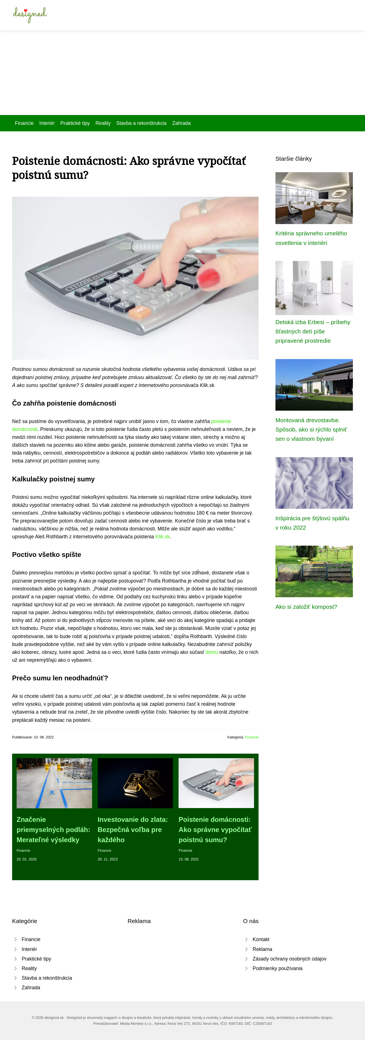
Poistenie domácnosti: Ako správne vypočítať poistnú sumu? (215, 830)
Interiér (47, 123)
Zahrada (181, 123)
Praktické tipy (75, 123)
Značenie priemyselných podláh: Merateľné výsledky (53, 830)
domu (212, 652)
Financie (24, 123)
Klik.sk (162, 536)
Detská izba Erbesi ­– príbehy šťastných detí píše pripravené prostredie (312, 331)
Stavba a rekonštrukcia (141, 123)
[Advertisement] (182, 72)
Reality (103, 123)
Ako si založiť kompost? (306, 606)
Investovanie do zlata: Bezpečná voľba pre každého (133, 830)
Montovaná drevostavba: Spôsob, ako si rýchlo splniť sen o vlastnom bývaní (311, 429)
